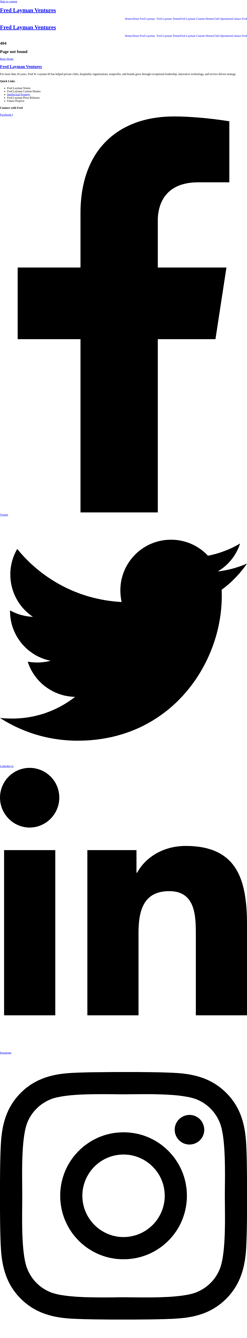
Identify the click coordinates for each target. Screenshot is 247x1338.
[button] (144, 18)
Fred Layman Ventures (28, 10)
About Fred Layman (143, 18)
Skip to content (8, 1)
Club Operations (223, 18)
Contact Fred (239, 18)
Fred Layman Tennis (168, 18)
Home (128, 18)
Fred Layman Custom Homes (197, 18)
